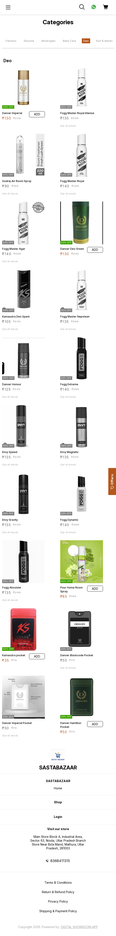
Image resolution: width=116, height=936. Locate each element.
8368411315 (60, 861)
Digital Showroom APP (79, 927)
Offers (112, 481)
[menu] (8, 7)
